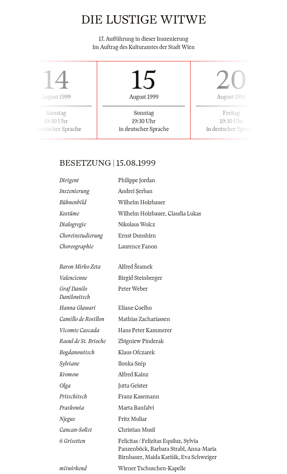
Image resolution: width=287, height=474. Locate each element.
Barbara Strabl (167, 449)
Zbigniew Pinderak (141, 341)
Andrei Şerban (135, 191)
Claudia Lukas (184, 214)
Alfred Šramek (135, 267)
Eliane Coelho (135, 308)
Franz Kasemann (138, 397)
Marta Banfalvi (136, 408)
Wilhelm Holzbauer (141, 202)
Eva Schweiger (199, 457)
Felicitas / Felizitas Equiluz (149, 441)
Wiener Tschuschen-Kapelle (152, 468)
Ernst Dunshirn (137, 236)
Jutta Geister (133, 386)
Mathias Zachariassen (144, 319)
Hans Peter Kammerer (145, 330)
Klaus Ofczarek (136, 352)
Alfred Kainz (133, 374)
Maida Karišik (161, 457)
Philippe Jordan (136, 180)
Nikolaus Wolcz (136, 224)
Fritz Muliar (132, 419)
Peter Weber (133, 289)
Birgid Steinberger (140, 278)
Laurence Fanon (137, 247)
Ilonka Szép (132, 364)
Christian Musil (136, 430)
